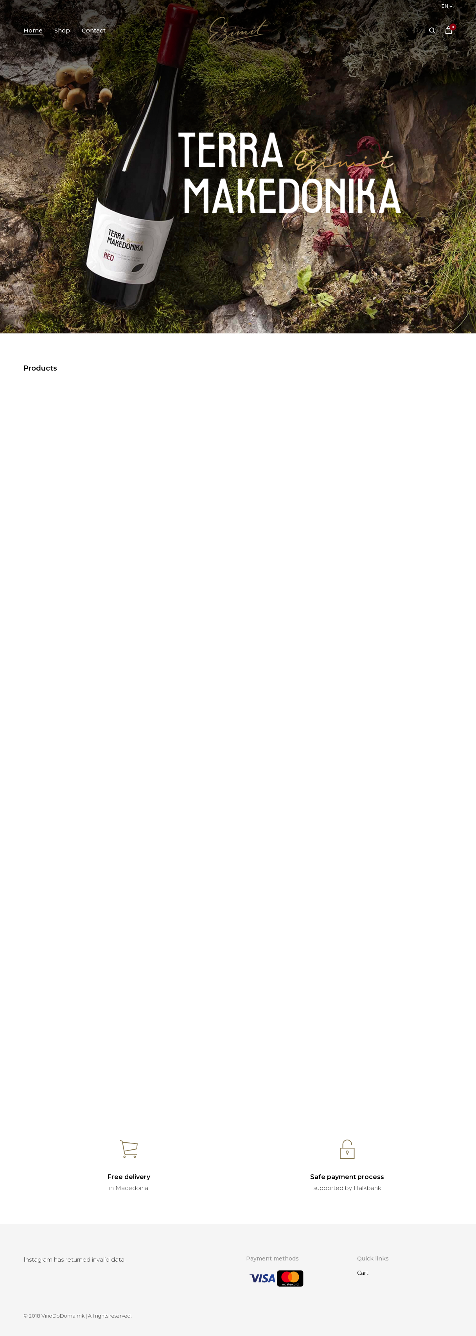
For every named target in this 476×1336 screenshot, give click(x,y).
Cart (362, 1273)
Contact (94, 30)
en (445, 6)
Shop (62, 30)
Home (33, 30)
